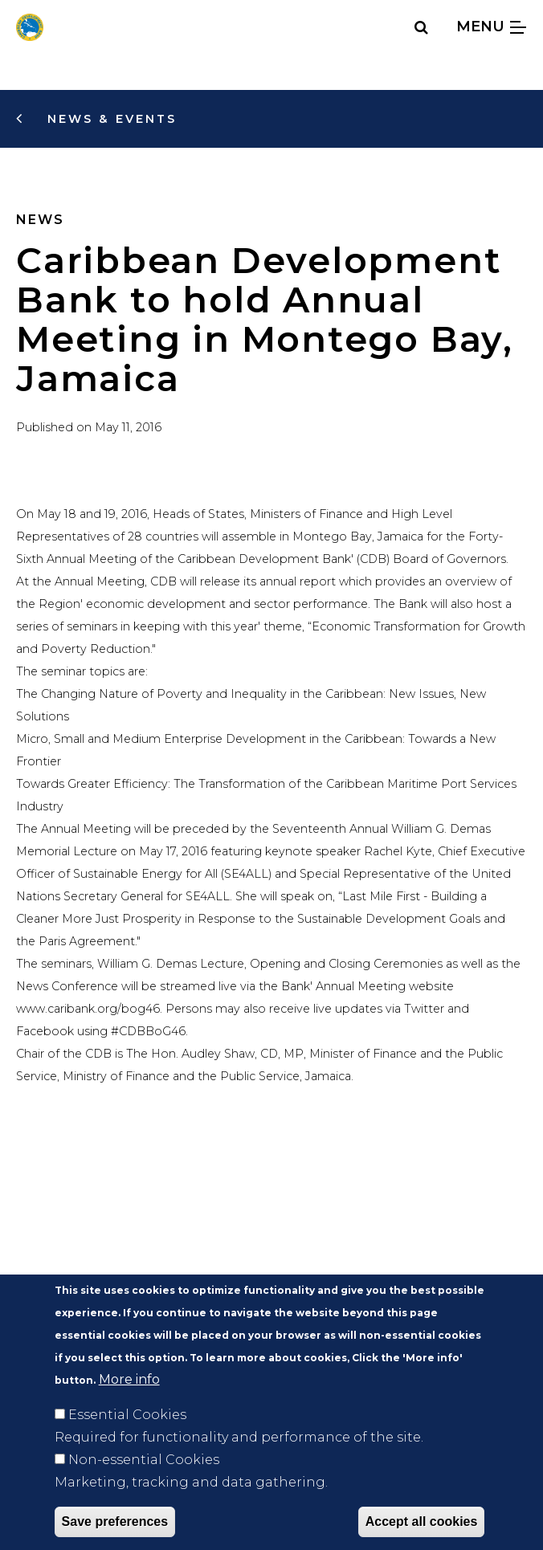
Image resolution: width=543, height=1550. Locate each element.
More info (129, 1407)
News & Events (109, 119)
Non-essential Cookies (143, 1487)
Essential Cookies (127, 1442)
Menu (491, 26)
